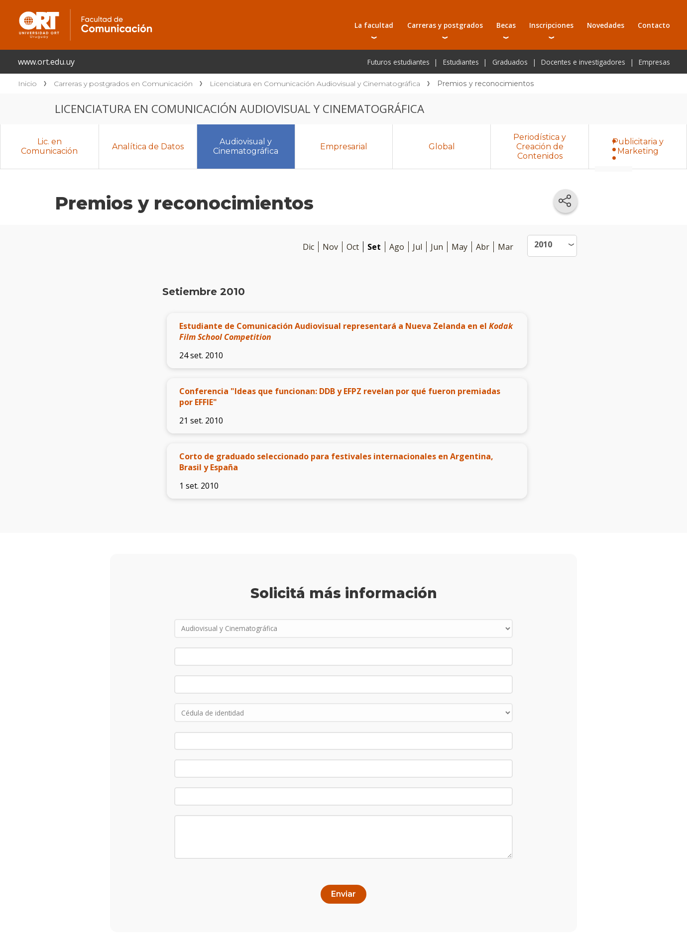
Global (442, 146)
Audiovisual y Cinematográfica (245, 146)
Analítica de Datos (148, 146)
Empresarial (343, 146)
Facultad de (165, 11)
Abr (482, 246)
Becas (506, 25)
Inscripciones (551, 25)
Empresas (654, 62)
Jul (417, 246)
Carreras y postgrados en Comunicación (123, 84)
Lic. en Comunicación (49, 146)
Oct (352, 246)
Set (374, 246)
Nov (330, 246)
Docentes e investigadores (583, 62)
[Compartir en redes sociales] (565, 201)
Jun (437, 246)
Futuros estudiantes (398, 62)
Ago (396, 246)
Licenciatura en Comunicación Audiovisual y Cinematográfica (315, 84)
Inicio (27, 84)
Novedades (605, 25)
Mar (505, 246)
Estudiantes (461, 62)
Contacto (654, 25)
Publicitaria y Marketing (638, 146)
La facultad (373, 25)
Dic (308, 246)
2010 (543, 244)
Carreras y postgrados (445, 25)
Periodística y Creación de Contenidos (539, 146)
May (459, 246)
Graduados (510, 62)
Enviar (343, 887)
